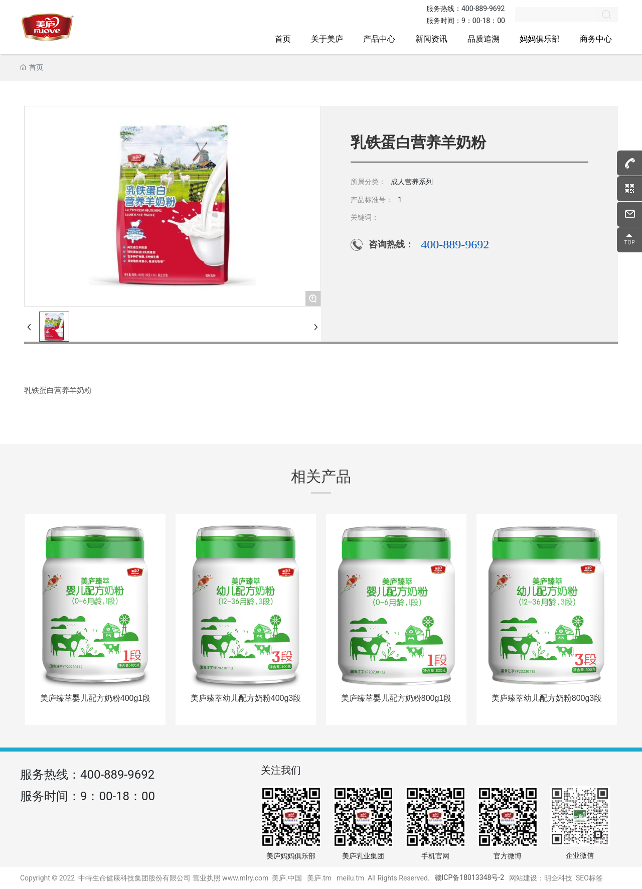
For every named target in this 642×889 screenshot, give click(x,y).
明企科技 (558, 878)
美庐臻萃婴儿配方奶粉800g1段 (396, 698)
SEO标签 (589, 878)
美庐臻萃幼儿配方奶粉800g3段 (547, 698)
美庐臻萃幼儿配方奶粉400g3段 (246, 698)
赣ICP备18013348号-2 (469, 877)
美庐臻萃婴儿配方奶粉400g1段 (95, 698)
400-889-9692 (483, 9)
